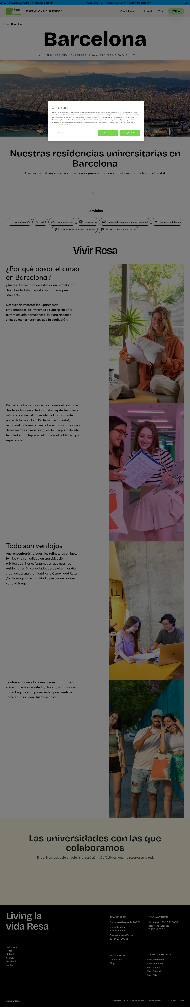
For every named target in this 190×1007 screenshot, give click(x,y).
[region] (96, 121)
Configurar (62, 133)
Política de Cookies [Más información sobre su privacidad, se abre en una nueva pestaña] (66, 125)
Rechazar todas (108, 133)
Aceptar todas (129, 133)
